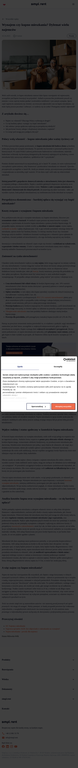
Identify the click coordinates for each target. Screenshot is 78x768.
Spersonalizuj (38, 406)
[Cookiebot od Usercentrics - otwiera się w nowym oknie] (65, 360)
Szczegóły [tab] (58, 367)
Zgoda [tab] (20, 367)
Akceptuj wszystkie (63, 406)
